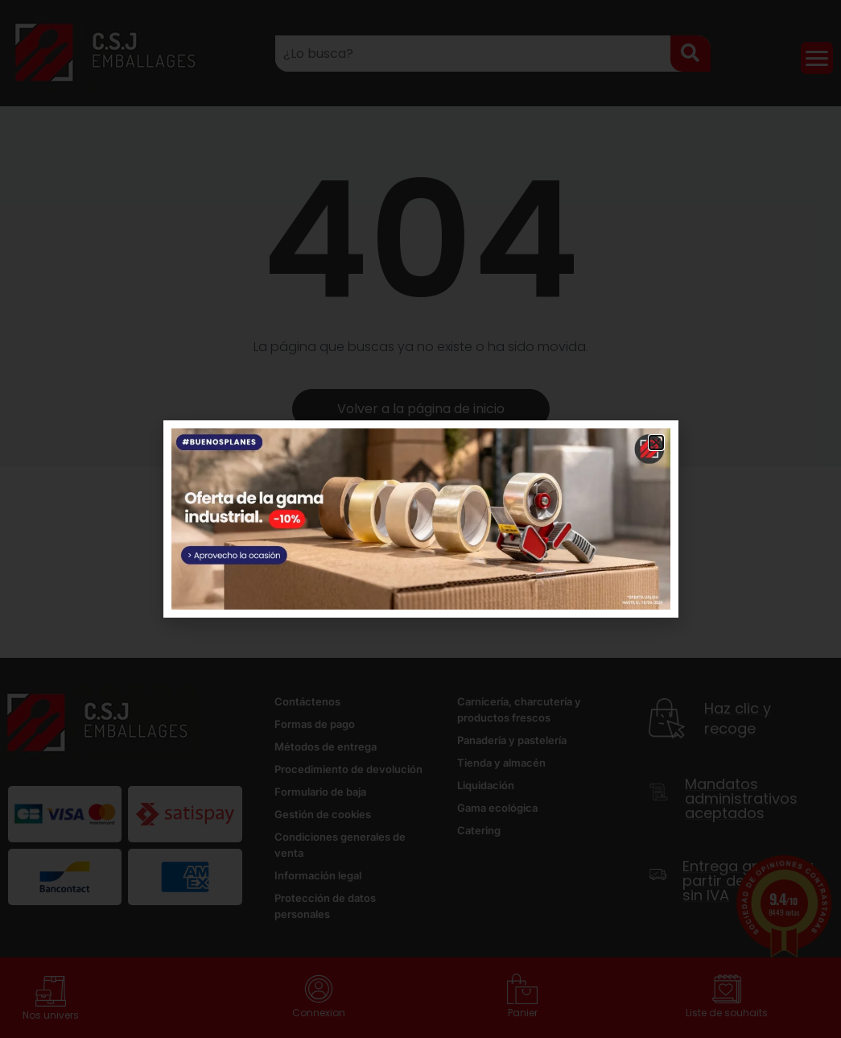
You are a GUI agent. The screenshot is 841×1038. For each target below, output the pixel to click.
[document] (420, 519)
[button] (656, 442)
